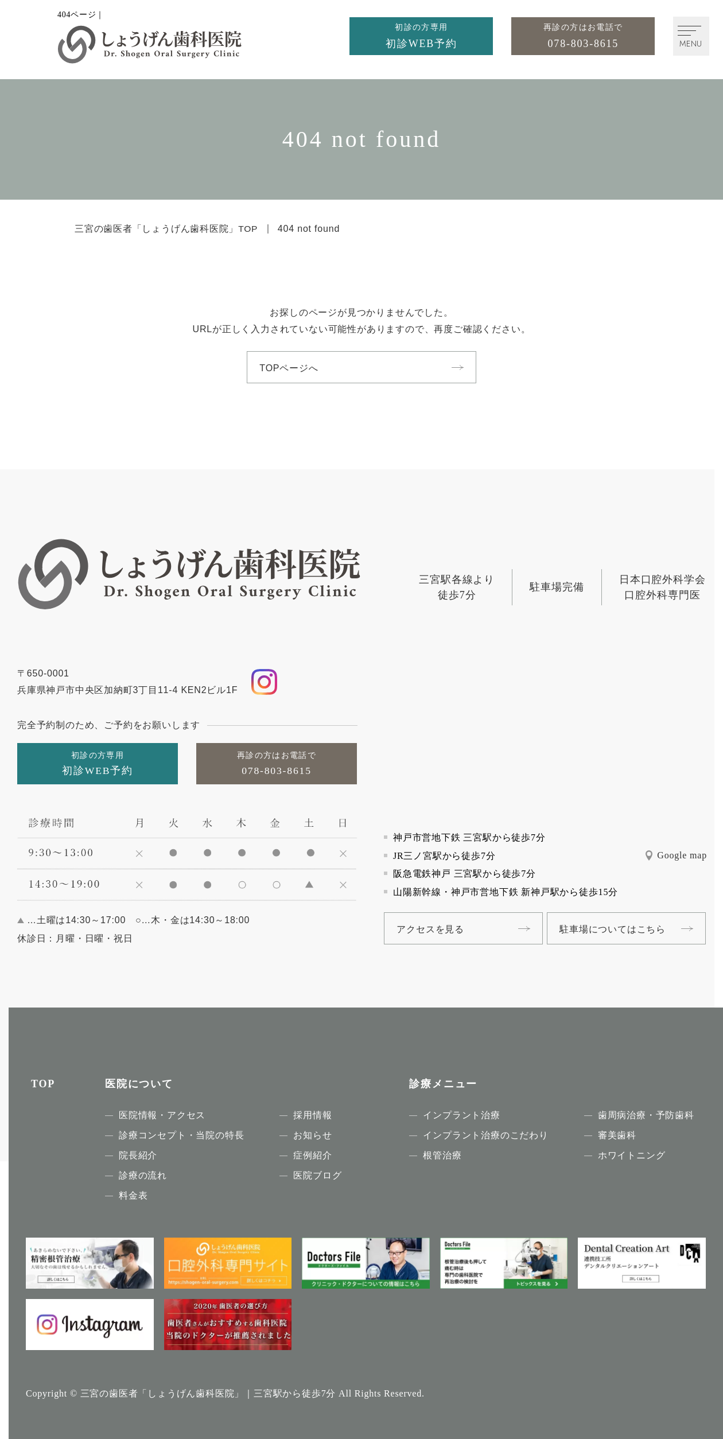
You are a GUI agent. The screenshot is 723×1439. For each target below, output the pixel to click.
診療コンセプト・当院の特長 (181, 1135)
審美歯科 (617, 1135)
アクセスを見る (432, 929)
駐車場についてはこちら (621, 929)
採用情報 (312, 1115)
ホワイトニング (632, 1155)
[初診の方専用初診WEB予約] (415, 37)
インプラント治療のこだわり (485, 1135)
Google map (682, 855)
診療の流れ (143, 1175)
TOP (43, 1084)
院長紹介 (138, 1155)
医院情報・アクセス (162, 1115)
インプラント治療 (461, 1115)
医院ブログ (317, 1175)
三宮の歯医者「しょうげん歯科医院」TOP (167, 229)
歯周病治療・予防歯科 (646, 1115)
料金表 (133, 1195)
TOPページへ (290, 368)
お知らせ (312, 1135)
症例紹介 (312, 1155)
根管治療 (442, 1155)
